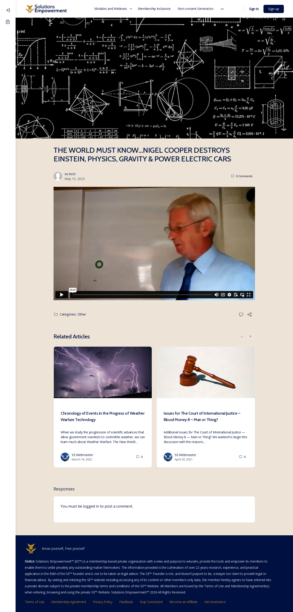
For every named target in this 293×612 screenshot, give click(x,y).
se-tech (70, 174)
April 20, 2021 (184, 459)
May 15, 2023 (75, 179)
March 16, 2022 (82, 459)
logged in (91, 506)
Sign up (273, 9)
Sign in (254, 9)
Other (82, 314)
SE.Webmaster (82, 455)
